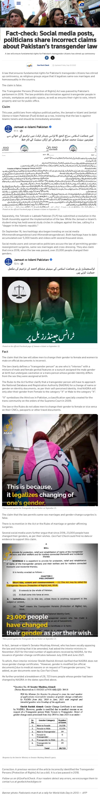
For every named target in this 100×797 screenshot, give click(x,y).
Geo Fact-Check (43, 65)
